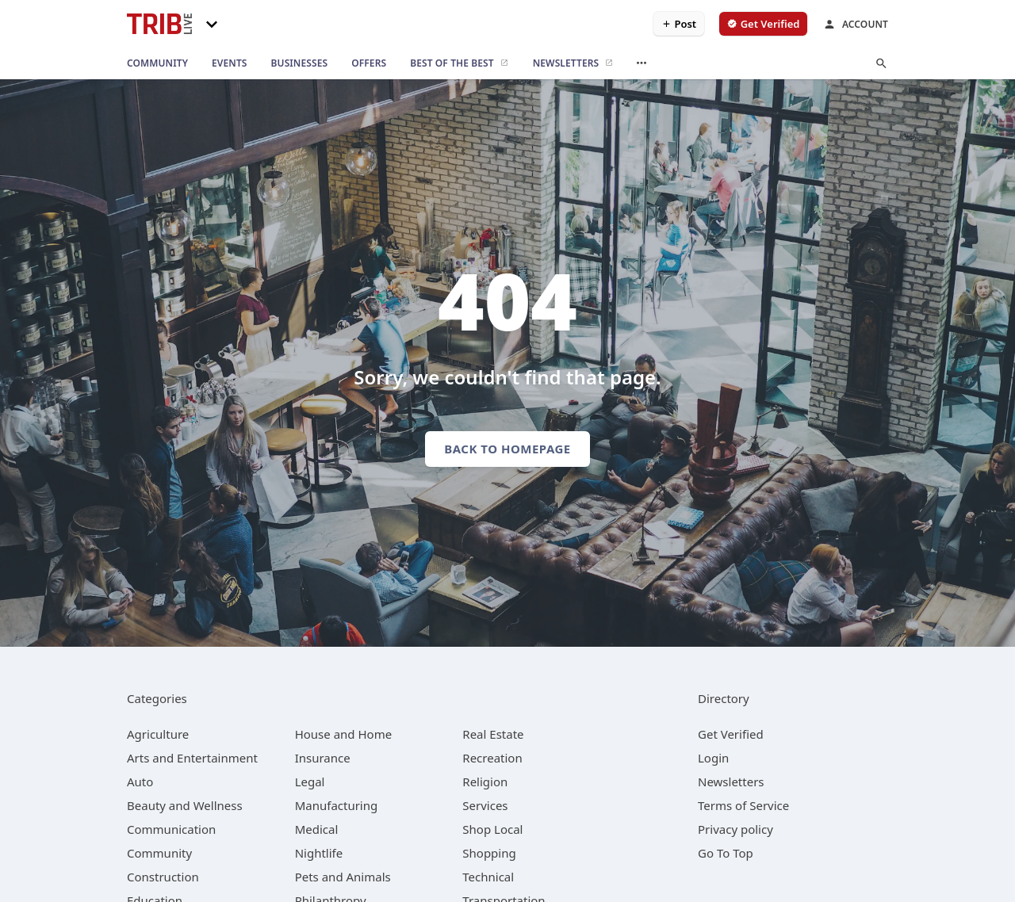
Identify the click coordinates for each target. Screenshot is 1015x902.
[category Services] (485, 805)
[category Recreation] (492, 758)
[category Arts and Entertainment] (192, 758)
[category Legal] (310, 781)
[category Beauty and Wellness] (185, 805)
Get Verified (731, 734)
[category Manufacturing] (336, 805)
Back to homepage (507, 449)
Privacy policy (735, 829)
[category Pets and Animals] (343, 877)
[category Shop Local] (492, 829)
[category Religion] (485, 781)
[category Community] (159, 853)
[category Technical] (488, 877)
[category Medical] (317, 829)
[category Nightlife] (319, 853)
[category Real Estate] (492, 734)
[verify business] (763, 24)
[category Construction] (163, 877)
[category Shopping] (488, 853)
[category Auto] (140, 781)
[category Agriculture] (158, 734)
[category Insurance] (322, 758)
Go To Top (725, 853)
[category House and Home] (344, 734)
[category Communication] (171, 829)
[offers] (368, 63)
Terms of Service (743, 805)
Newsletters (731, 781)
